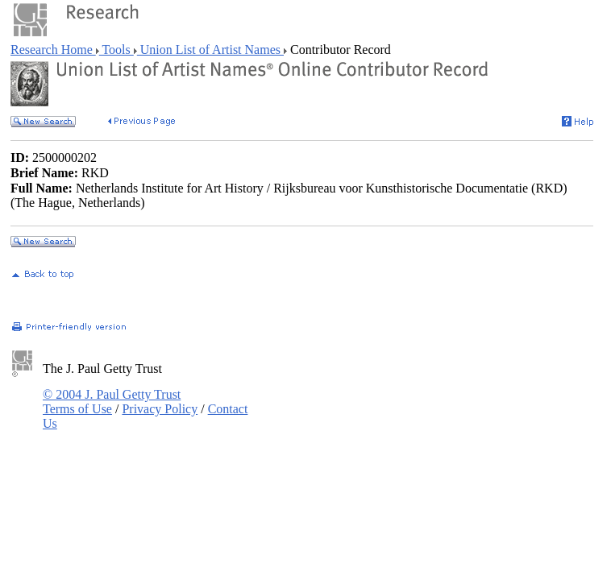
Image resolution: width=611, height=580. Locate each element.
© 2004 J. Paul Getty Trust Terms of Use (112, 401)
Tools (116, 49)
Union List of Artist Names (210, 49)
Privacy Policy (159, 409)
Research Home (53, 49)
